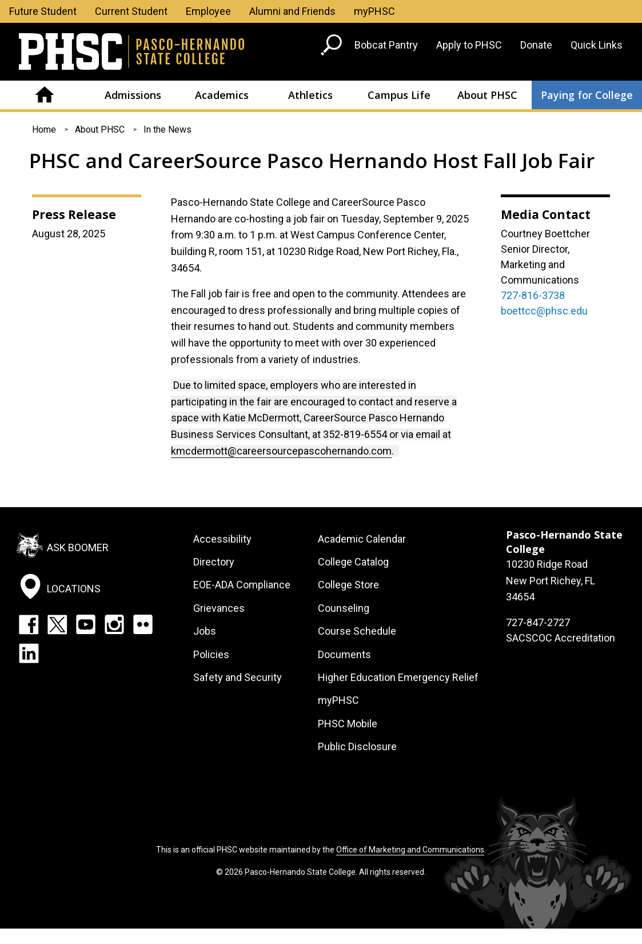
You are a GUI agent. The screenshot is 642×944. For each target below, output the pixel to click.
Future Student (43, 11)
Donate (536, 45)
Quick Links (597, 45)
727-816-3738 (533, 295)
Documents (344, 654)
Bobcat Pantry (386, 45)
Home (44, 95)
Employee (208, 11)
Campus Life (399, 95)
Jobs (204, 631)
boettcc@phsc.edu (544, 311)
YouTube (85, 624)
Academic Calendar (362, 539)
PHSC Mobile (347, 724)
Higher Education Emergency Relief (398, 677)
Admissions (133, 95)
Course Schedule (357, 631)
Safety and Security (237, 677)
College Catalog (353, 562)
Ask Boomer (78, 547)
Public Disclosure (357, 746)
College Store (348, 585)
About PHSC (487, 95)
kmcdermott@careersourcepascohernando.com (281, 451)
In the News (167, 129)
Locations (74, 589)
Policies (211, 654)
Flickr (143, 624)
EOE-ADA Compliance (241, 585)
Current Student (131, 11)
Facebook (28, 624)
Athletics (310, 95)
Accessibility (222, 539)
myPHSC (374, 11)
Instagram (114, 624)
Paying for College (587, 95)
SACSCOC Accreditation (560, 638)
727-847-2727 (538, 622)
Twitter (57, 624)
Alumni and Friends (292, 11)
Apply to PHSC (469, 45)
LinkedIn (28, 653)
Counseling (343, 608)
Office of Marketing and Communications (410, 849)
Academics (222, 95)
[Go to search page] (332, 47)
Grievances (219, 608)
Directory (213, 562)
